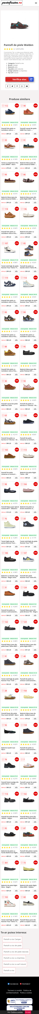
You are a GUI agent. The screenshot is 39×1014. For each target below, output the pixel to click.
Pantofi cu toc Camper (12, 939)
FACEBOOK (13, 984)
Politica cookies (26, 993)
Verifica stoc (23, 79)
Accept (28, 1012)
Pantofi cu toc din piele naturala (16, 952)
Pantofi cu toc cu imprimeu (14, 958)
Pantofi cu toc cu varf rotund (15, 964)
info (16, 133)
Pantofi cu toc (9, 970)
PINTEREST (25, 984)
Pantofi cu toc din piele (12, 945)
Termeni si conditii (15, 990)
